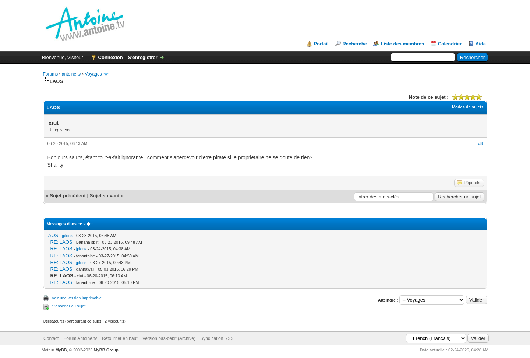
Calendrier (450, 43)
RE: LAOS (61, 242)
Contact (51, 338)
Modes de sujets (468, 107)
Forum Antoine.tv (80, 338)
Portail (321, 43)
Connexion (110, 57)
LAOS (52, 235)
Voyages (93, 74)
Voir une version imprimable (77, 298)
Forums (50, 74)
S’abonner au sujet (69, 306)
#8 (480, 143)
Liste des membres (402, 43)
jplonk (67, 235)
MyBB (61, 350)
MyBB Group (106, 350)
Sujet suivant (105, 195)
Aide (481, 43)
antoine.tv (71, 74)
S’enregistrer (142, 57)
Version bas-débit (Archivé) (168, 338)
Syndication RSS (216, 338)
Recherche (354, 43)
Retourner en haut (120, 338)
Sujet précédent (68, 195)
